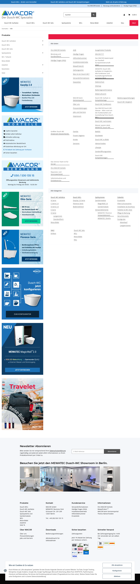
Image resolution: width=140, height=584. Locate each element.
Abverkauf (123, 222)
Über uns (76, 104)
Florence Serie (78, 204)
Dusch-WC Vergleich (124, 102)
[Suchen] (77, 14)
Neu (75, 240)
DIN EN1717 (99, 54)
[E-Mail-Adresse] (88, 451)
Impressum (77, 116)
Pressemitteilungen (80, 108)
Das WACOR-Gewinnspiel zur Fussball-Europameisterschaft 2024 (104, 61)
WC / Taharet (6, 57)
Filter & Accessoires (124, 204)
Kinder (75, 139)
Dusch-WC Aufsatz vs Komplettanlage (102, 99)
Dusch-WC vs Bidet (102, 139)
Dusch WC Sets (79, 230)
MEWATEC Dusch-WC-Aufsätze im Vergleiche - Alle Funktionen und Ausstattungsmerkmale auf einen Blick (104, 73)
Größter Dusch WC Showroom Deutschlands (60, 132)
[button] (124, 14)
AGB (74, 50)
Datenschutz (99, 82)
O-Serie (53, 213)
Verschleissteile (123, 216)
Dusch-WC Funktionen (103, 104)
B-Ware (53, 233)
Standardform (58, 219)
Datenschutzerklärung (58, 451)
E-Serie (53, 210)
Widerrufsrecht (100, 94)
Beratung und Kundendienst (111, 6)
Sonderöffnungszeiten (103, 151)
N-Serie (53, 200)
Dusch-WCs (24, 507)
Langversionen (125, 225)
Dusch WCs (6, 45)
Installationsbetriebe (80, 62)
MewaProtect (103, 509)
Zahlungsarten (78, 70)
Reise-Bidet (55, 222)
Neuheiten (5, 69)
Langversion (57, 216)
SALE (3, 73)
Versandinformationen (81, 78)
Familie (75, 131)
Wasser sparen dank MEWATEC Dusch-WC (102, 126)
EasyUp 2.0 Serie (79, 200)
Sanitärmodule (100, 200)
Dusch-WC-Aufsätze (27, 509)
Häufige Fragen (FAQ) (130, 6)
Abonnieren (112, 451)
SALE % (22, 525)
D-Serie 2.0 (55, 207)
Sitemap (98, 86)
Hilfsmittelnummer (80, 58)
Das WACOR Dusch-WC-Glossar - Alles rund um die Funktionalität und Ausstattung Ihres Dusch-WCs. (104, 112)
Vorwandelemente (101, 210)
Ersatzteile (121, 200)
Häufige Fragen (78, 54)
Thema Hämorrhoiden (106, 514)
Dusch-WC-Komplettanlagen (101, 156)
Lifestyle (98, 147)
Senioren (76, 143)
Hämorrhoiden (100, 143)
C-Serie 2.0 (55, 204)
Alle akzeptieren (117, 565)
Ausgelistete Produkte (103, 50)
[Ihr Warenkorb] (132, 14)
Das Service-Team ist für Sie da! (59, 163)
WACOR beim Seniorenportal (78, 99)
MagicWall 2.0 (103, 204)
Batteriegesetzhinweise (103, 90)
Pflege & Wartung (123, 213)
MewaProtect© (78, 66)
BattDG (97, 131)
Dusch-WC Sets (25, 511)
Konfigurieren (117, 571)
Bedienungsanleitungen (126, 98)
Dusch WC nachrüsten (103, 121)
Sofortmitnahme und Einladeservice (58, 179)
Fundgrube (121, 219)
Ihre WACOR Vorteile (94, 6)
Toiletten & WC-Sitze (124, 210)
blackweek (99, 135)
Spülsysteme (6, 53)
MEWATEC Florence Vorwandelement (105, 214)
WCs (75, 233)
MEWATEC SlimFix (104, 218)
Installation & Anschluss (126, 207)
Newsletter (77, 82)
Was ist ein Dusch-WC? (81, 74)
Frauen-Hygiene (78, 135)
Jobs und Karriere (79, 112)
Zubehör (5, 65)
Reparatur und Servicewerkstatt (57, 173)
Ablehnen (117, 576)
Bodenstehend (78, 207)
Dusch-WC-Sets (7, 49)
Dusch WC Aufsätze (9, 41)
